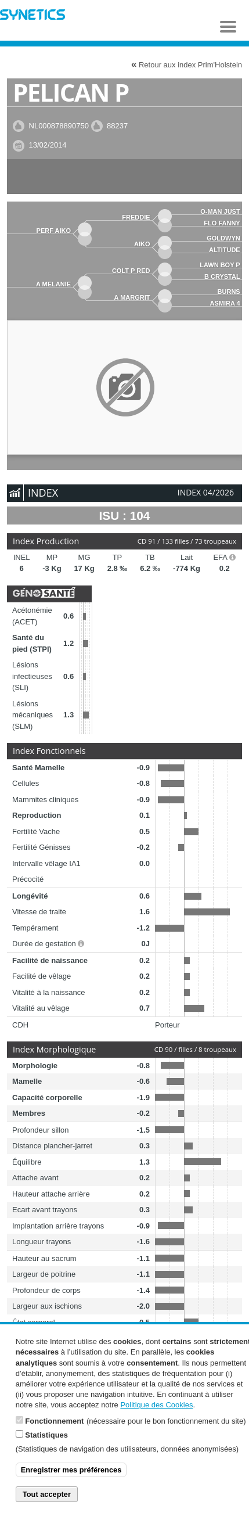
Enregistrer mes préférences (71, 1478)
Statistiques (46, 1442)
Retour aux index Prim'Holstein (186, 64)
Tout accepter (47, 1501)
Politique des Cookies (156, 1413)
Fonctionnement (54, 1428)
